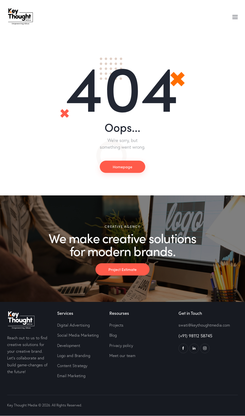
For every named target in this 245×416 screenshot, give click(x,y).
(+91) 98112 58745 (195, 336)
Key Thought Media (22, 405)
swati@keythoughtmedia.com (204, 325)
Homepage (122, 166)
